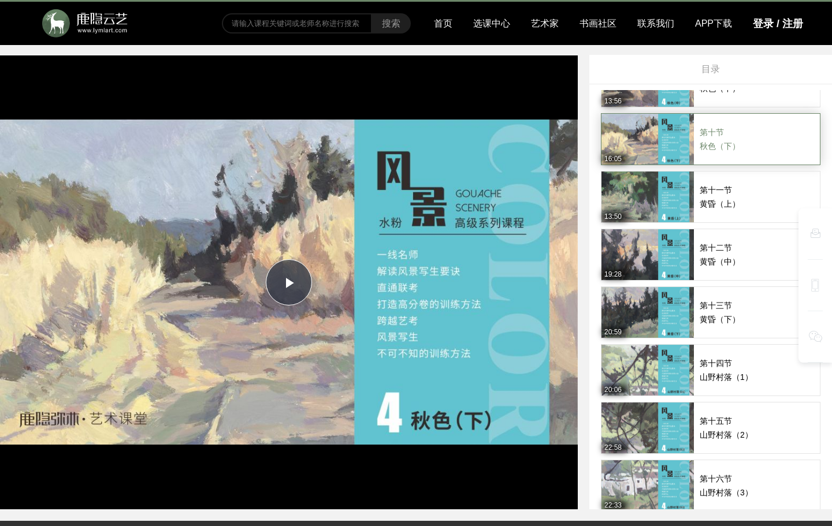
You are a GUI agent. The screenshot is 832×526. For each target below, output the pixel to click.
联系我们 (655, 23)
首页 (443, 23)
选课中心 (491, 23)
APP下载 (713, 23)
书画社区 (598, 23)
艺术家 (545, 23)
